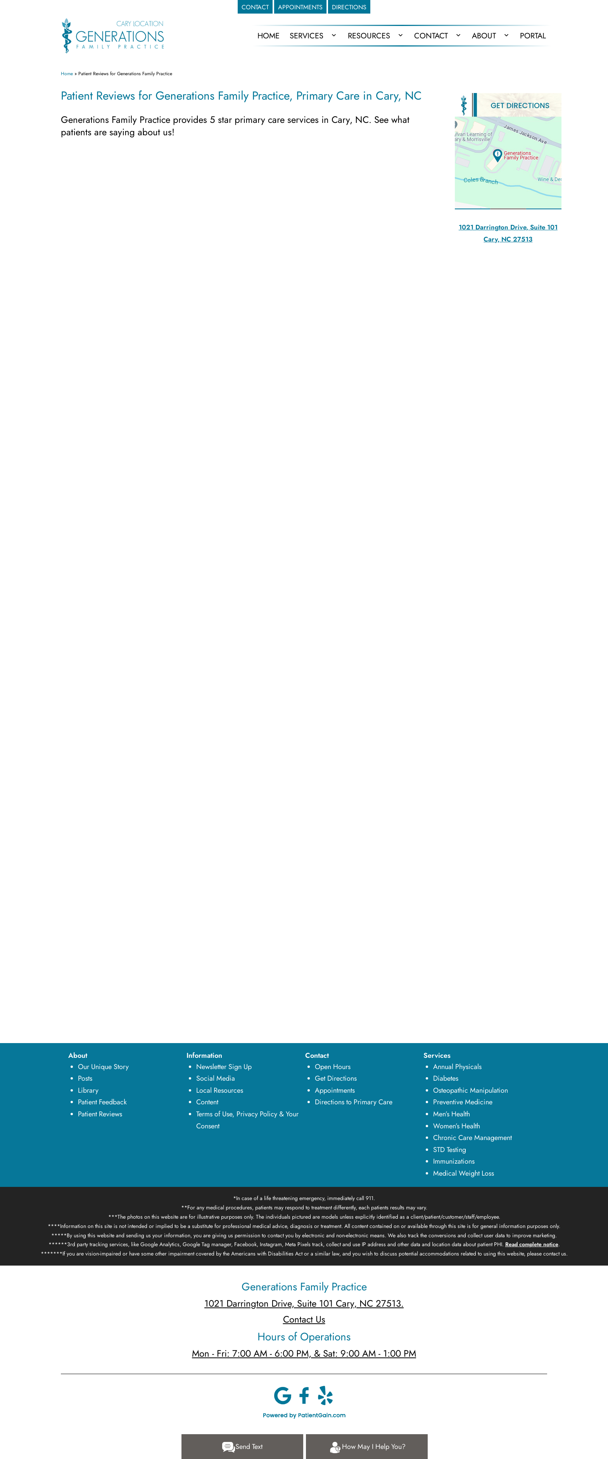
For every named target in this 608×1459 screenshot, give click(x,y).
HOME (268, 35)
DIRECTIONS (349, 7)
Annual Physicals (457, 1067)
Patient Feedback (102, 1102)
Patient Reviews (100, 1114)
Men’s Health (451, 1114)
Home (67, 73)
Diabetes (445, 1078)
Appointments (335, 1090)
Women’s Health (456, 1126)
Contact (431, 35)
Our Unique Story (103, 1067)
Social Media (215, 1078)
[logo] (113, 35)
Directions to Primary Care (353, 1102)
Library (88, 1090)
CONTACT (255, 7)
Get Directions (336, 1078)
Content (207, 1102)
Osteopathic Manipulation (470, 1090)
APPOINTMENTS (300, 7)
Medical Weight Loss (463, 1173)
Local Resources (219, 1090)
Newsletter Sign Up (224, 1067)
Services (306, 35)
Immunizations (454, 1161)
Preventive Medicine (462, 1102)
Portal (533, 35)
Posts (85, 1078)
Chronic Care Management (472, 1138)
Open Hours (333, 1067)
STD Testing (449, 1150)
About (484, 35)
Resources (369, 35)
